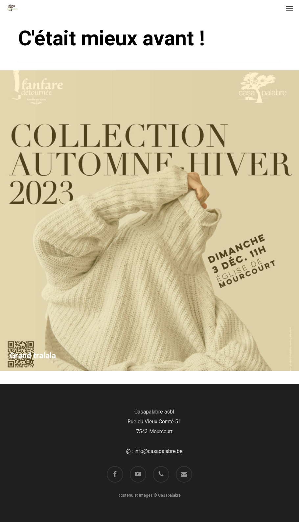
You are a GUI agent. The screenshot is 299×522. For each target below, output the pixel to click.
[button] (289, 8)
